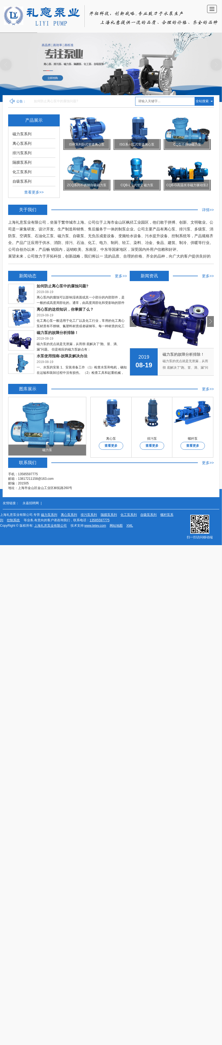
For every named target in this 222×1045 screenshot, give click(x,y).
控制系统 (13, 520)
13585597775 (99, 520)
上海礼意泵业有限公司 (50, 526)
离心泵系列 (21, 143)
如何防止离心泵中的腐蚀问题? (56, 101)
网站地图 (116, 526)
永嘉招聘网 (31, 503)
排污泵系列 (21, 153)
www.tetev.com (95, 526)
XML (129, 526)
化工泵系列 (21, 172)
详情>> (208, 210)
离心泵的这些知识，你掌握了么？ (160, 354)
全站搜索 (202, 101)
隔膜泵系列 (21, 162)
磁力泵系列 (21, 134)
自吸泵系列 (21, 181)
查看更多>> (34, 192)
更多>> (121, 276)
